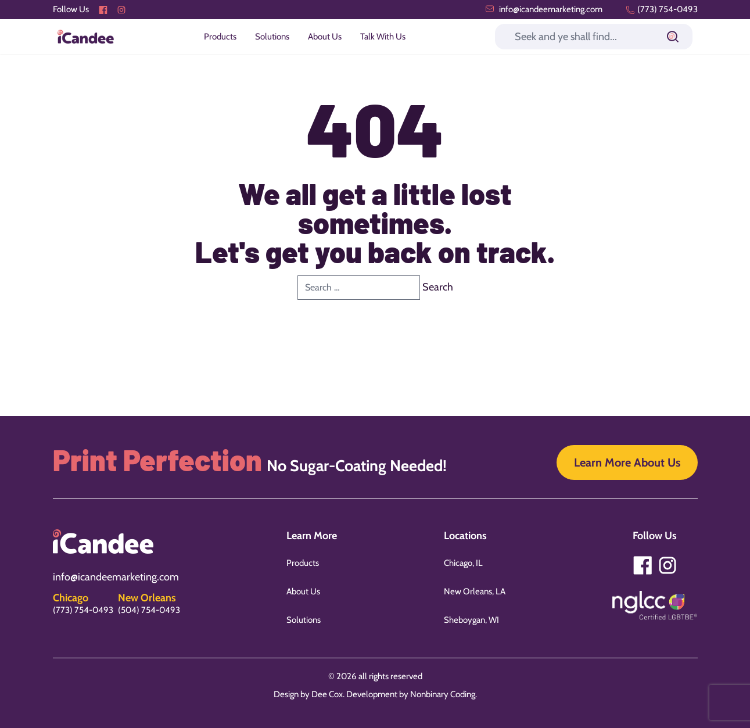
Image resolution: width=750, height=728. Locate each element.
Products (220, 36)
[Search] (593, 36)
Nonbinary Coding (442, 694)
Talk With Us (382, 36)
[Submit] (673, 36)
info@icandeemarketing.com (543, 9)
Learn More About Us (627, 462)
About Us (325, 36)
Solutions (272, 36)
